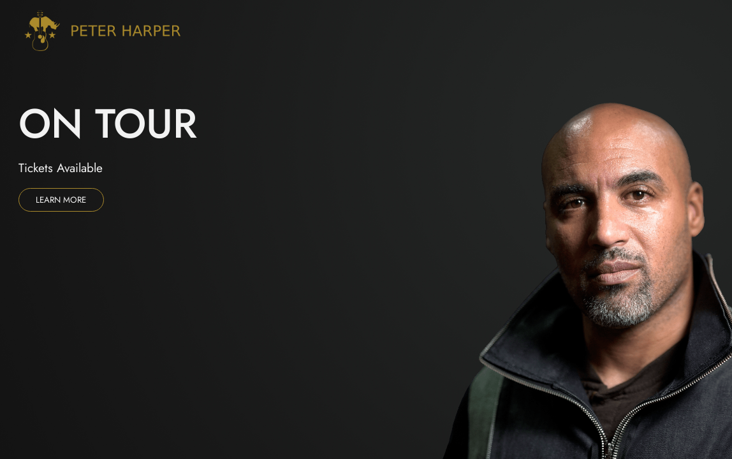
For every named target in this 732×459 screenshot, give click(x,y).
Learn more (61, 200)
